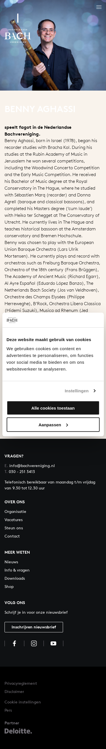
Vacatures (14, 519)
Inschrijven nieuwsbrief (34, 626)
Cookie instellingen (23, 701)
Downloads (15, 578)
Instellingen (77, 390)
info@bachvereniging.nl (30, 465)
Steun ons (14, 527)
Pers (8, 710)
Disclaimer (14, 691)
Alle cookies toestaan (53, 407)
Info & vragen (17, 570)
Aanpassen (53, 424)
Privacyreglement (21, 683)
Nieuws (11, 561)
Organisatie (15, 511)
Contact (12, 536)
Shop (9, 586)
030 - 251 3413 (20, 471)
